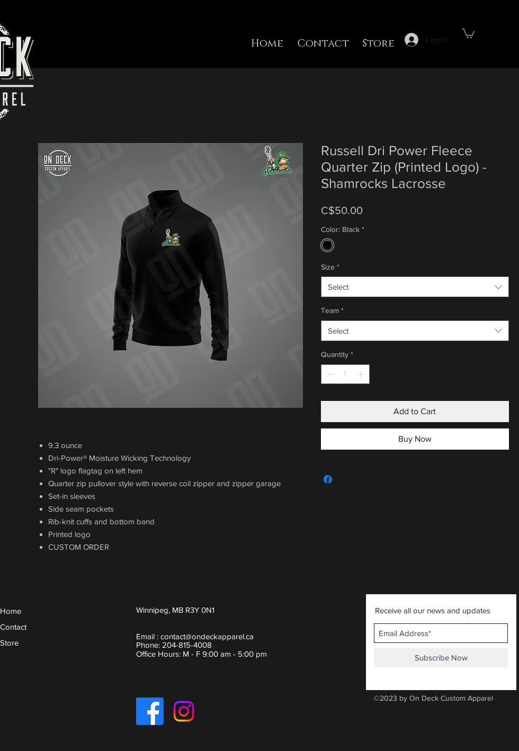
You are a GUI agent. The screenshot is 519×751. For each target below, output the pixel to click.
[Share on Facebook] (327, 479)
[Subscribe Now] (441, 657)
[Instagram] (184, 711)
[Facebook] (150, 711)
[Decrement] (329, 374)
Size (330, 267)
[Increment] (361, 374)
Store (9, 642)
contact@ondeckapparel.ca (207, 636)
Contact (13, 626)
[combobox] (415, 286)
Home (10, 610)
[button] (468, 33)
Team (332, 310)
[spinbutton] (345, 374)
